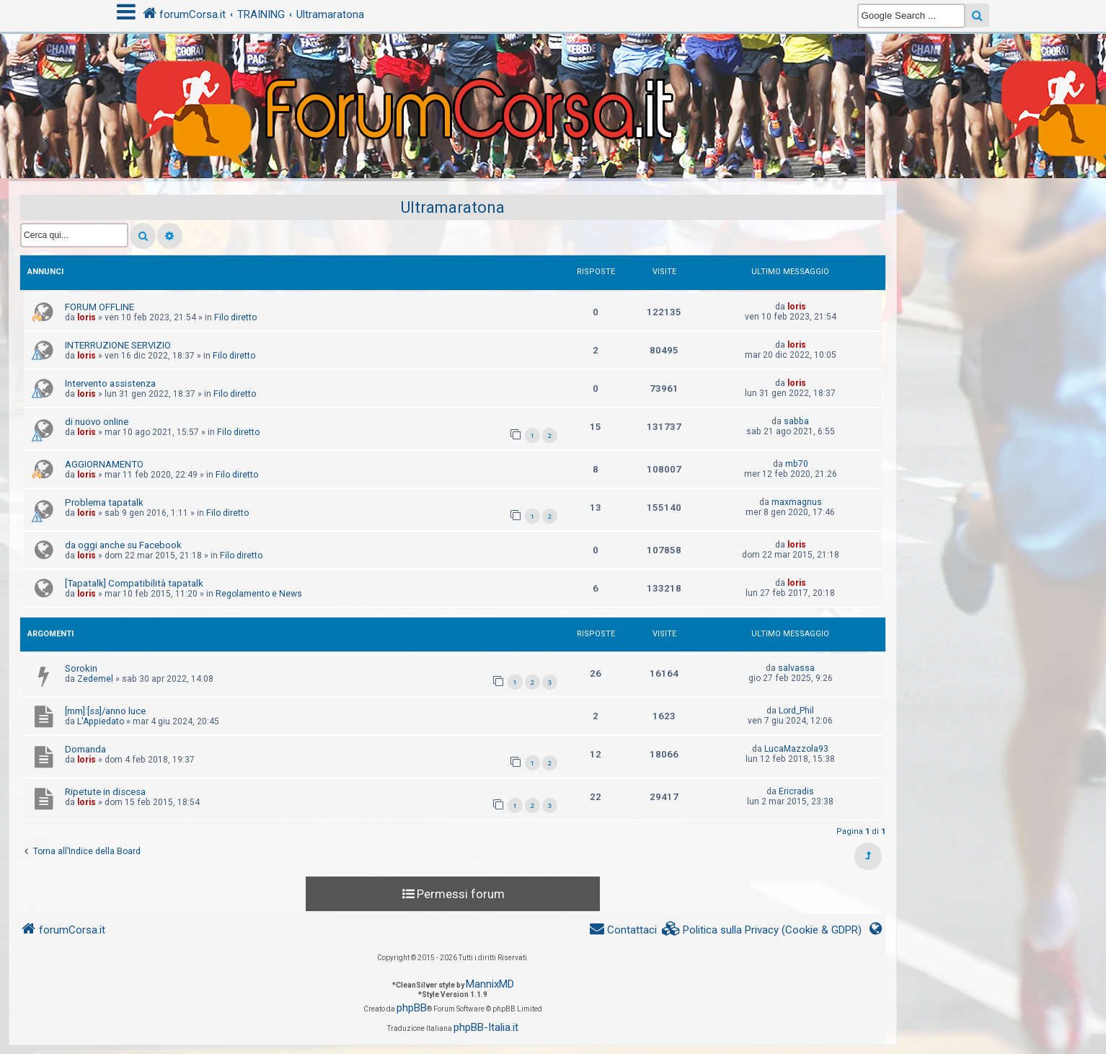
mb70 (796, 464)
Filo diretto (235, 317)
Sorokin (81, 668)
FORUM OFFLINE (99, 307)
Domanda (85, 749)
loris (86, 317)
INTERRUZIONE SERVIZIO (118, 345)
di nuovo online (96, 421)
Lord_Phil (796, 711)
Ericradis (796, 791)
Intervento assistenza (110, 383)
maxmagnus (796, 502)
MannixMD (490, 984)
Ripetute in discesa (105, 791)
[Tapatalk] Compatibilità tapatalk (134, 583)
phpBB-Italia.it (486, 1027)
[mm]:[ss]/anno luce (105, 711)
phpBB (412, 1007)
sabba (796, 421)
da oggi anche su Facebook (123, 545)
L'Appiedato (100, 721)
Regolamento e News (259, 594)
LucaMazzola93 (796, 749)
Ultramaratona (453, 207)
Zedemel (95, 679)
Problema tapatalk (104, 502)
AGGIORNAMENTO (104, 464)
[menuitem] (762, 930)
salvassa (796, 668)
